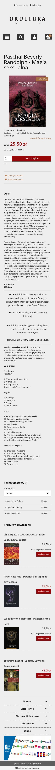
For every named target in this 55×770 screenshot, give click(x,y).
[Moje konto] (34, 37)
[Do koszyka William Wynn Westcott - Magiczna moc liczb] (43, 638)
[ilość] (8, 159)
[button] (6, 37)
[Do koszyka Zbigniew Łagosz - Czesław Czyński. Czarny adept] (43, 675)
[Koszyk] (48, 37)
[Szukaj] (20, 37)
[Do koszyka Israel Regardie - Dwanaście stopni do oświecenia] (43, 591)
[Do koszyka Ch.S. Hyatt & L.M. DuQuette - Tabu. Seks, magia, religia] (43, 554)
